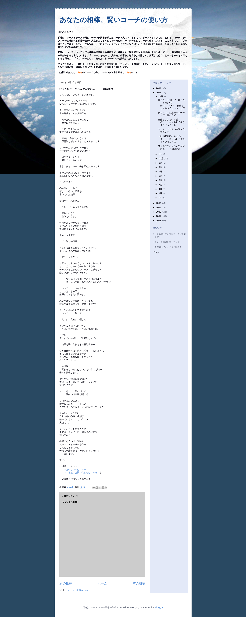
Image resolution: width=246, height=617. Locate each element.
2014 (159, 216)
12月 (161, 96)
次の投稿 (65, 583)
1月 (160, 197)
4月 (161, 184)
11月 (161, 154)
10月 (161, 158)
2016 (159, 207)
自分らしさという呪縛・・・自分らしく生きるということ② (171, 122)
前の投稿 (139, 583)
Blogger (159, 607)
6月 (161, 176)
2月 (161, 193)
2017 (159, 203)
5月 (161, 180)
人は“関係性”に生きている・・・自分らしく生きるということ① (171, 139)
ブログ (156, 252)
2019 (159, 88)
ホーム (102, 583)
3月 (161, 189)
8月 (161, 167)
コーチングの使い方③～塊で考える (171, 130)
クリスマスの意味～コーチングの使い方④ (171, 114)
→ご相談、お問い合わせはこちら (80, 472)
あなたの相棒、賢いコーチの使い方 (113, 20)
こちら (79, 72)
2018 (159, 92)
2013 (159, 220)
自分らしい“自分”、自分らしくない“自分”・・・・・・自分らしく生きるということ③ (171, 104)
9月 (161, 162)
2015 (159, 211)
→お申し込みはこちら (75, 469)
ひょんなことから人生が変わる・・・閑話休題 (171, 147)
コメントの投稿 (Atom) (77, 590)
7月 (161, 171)
